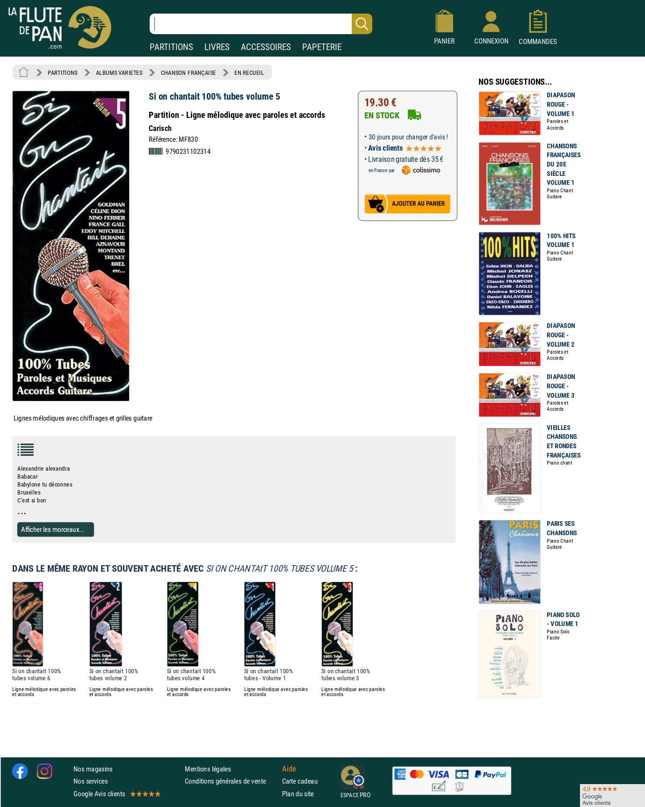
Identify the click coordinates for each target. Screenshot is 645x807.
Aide (289, 769)
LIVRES (217, 47)
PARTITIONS (171, 47)
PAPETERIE (321, 47)
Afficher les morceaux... (53, 529)
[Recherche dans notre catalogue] (261, 24)
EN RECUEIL (249, 72)
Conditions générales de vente (231, 781)
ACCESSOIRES (266, 47)
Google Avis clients (116, 794)
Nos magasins (93, 769)
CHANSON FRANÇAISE (188, 72)
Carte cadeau (300, 781)
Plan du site (298, 794)
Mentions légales (208, 769)
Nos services (90, 781)
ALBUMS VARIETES (119, 72)
